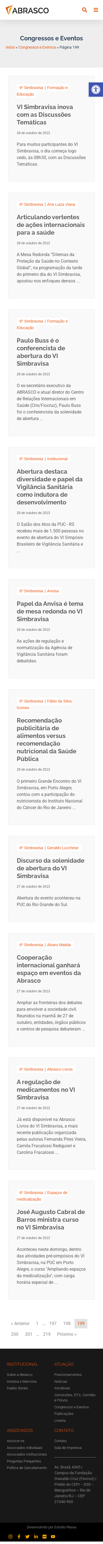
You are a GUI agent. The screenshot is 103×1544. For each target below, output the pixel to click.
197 (53, 1326)
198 (67, 1326)
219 (47, 1336)
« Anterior (20, 1326)
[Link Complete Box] (51, 131)
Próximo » (67, 1336)
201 (28, 1336)
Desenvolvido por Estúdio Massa (51, 1529)
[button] (96, 89)
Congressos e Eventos (37, 50)
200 (14, 1336)
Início (10, 50)
